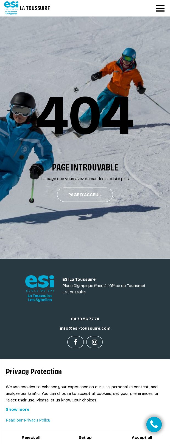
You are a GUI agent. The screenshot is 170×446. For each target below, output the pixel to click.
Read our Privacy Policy (28, 420)
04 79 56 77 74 (85, 318)
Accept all (142, 437)
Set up (85, 437)
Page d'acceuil (85, 194)
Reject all (31, 437)
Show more (17, 409)
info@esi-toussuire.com (85, 328)
